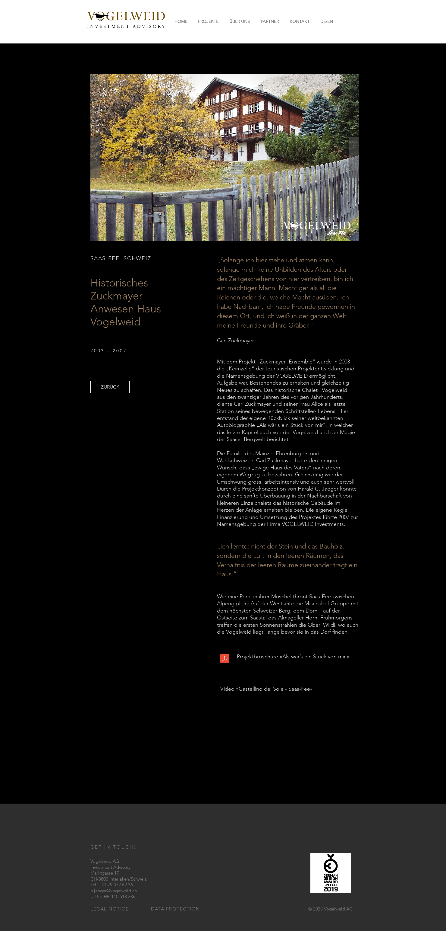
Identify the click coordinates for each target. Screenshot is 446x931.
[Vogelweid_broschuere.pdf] (225, 659)
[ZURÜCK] (110, 387)
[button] (326, 21)
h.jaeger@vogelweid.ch (113, 891)
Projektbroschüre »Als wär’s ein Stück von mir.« (293, 656)
